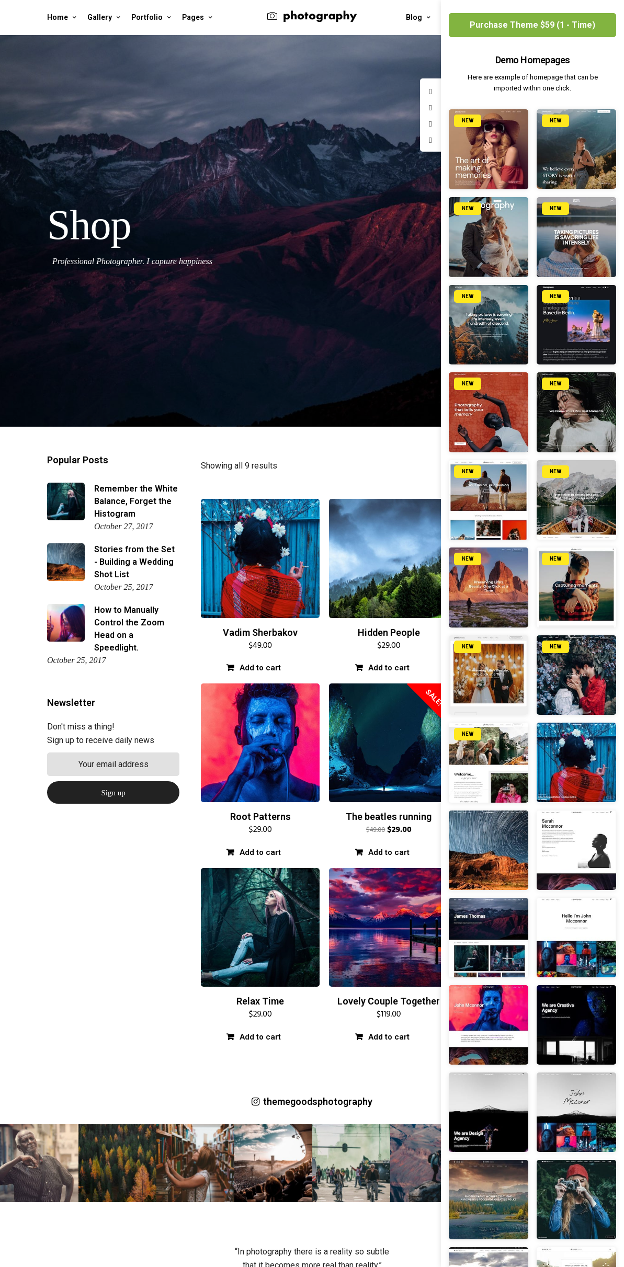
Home (57, 17)
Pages (193, 17)
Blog (414, 17)
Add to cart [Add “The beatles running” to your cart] (389, 852)
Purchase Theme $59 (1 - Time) (532, 25)
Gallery (99, 17)
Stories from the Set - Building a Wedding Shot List (134, 561)
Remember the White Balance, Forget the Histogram (136, 501)
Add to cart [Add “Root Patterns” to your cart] (260, 852)
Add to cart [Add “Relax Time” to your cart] (260, 1037)
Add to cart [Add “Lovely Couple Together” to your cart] (389, 1037)
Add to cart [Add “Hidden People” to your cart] (389, 667)
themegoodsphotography (312, 1101)
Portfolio (147, 17)
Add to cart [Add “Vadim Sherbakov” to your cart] (260, 667)
